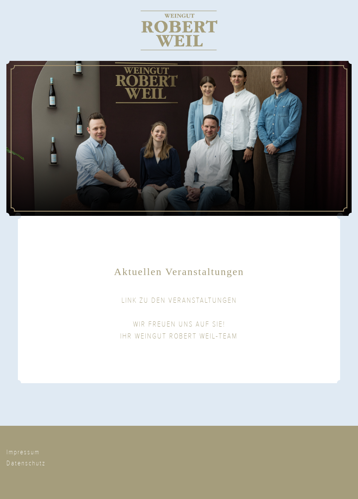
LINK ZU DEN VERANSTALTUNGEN (179, 300)
